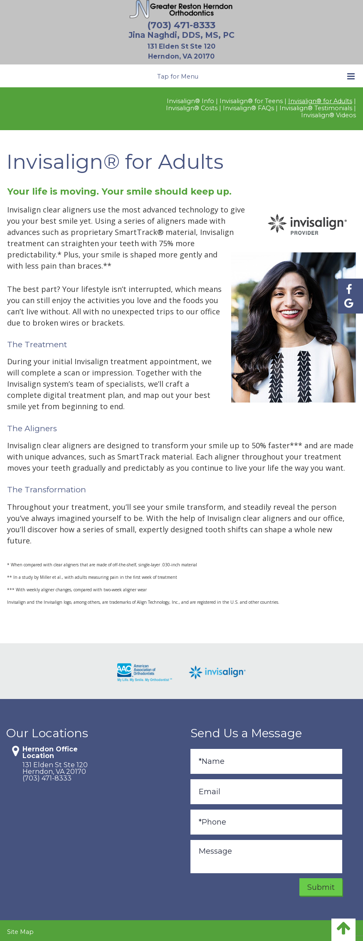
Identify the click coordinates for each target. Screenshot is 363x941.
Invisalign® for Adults (320, 99)
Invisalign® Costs (191, 106)
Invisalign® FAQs (248, 106)
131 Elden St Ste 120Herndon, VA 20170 (55, 766)
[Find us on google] (349, 305)
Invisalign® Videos (328, 113)
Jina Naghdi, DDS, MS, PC (181, 35)
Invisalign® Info (190, 99)
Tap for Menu (256, 74)
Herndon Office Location (50, 750)
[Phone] (266, 820)
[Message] (266, 854)
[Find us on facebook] (349, 290)
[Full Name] (266, 759)
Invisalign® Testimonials (315, 106)
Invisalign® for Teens (251, 99)
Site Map (20, 930)
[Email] (266, 789)
